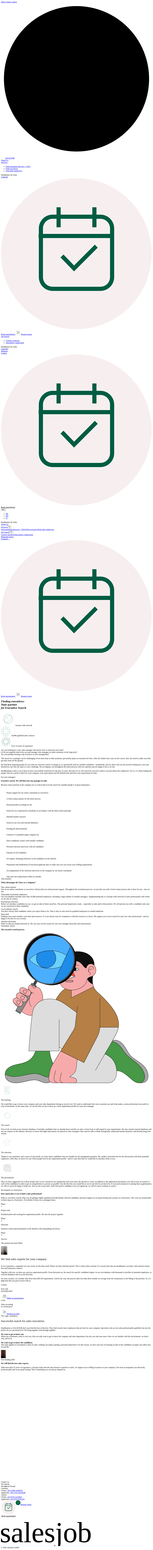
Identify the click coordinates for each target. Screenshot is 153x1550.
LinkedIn (4, 177)
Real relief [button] (6, 913)
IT (7, 518)
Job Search (5, 532)
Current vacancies (12, 341)
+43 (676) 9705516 (17, 1499)
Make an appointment (13, 1297)
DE (7, 514)
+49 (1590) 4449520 (15, 1491)
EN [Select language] (3, 510)
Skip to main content (9, 2)
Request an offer (10, 1313)
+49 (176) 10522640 (17, 1493)
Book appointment (8, 1508)
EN (7, 516)
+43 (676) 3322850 (14, 1497)
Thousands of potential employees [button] (15, 894)
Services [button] (4, 162)
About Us (4, 160)
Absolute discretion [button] (9, 921)
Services (4, 527)
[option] (79, 514)
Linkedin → (5, 539)
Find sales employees (14, 171)
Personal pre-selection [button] (10, 901)
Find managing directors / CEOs (18, 167)
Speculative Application (15, 343)
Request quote (23, 334)
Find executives (12, 169)
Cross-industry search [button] (10, 908)
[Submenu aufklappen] (9, 527)
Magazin (4, 351)
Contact (4, 353)
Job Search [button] (5, 336)
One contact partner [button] (9, 886)
